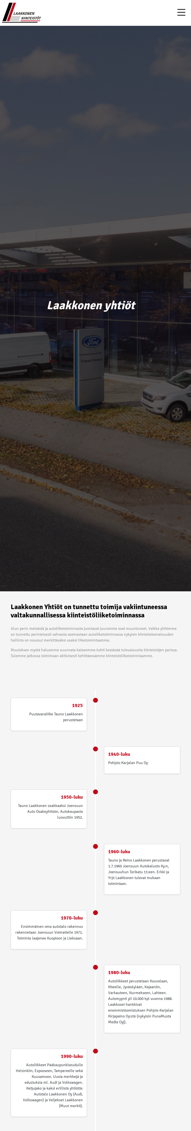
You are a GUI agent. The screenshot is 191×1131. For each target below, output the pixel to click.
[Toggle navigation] (181, 13)
